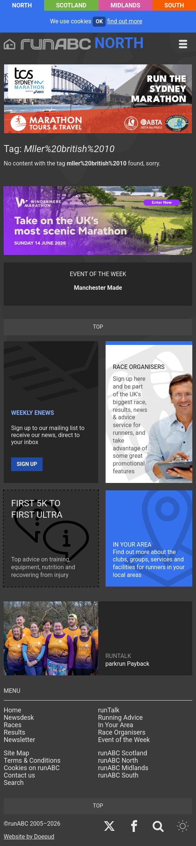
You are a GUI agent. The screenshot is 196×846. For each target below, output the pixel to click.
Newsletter (19, 739)
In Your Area (115, 725)
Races (12, 725)
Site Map (16, 753)
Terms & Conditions (32, 760)
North (22, 5)
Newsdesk (19, 717)
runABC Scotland (122, 753)
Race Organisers (122, 732)
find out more (124, 21)
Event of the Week (124, 739)
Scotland (71, 5)
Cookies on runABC (32, 768)
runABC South (118, 775)
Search (14, 782)
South (174, 5)
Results (14, 732)
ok (99, 22)
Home (12, 710)
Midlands (125, 5)
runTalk (109, 710)
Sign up (27, 464)
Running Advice (120, 717)
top (98, 327)
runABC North (118, 760)
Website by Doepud (29, 836)
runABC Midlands (123, 768)
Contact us (19, 775)
